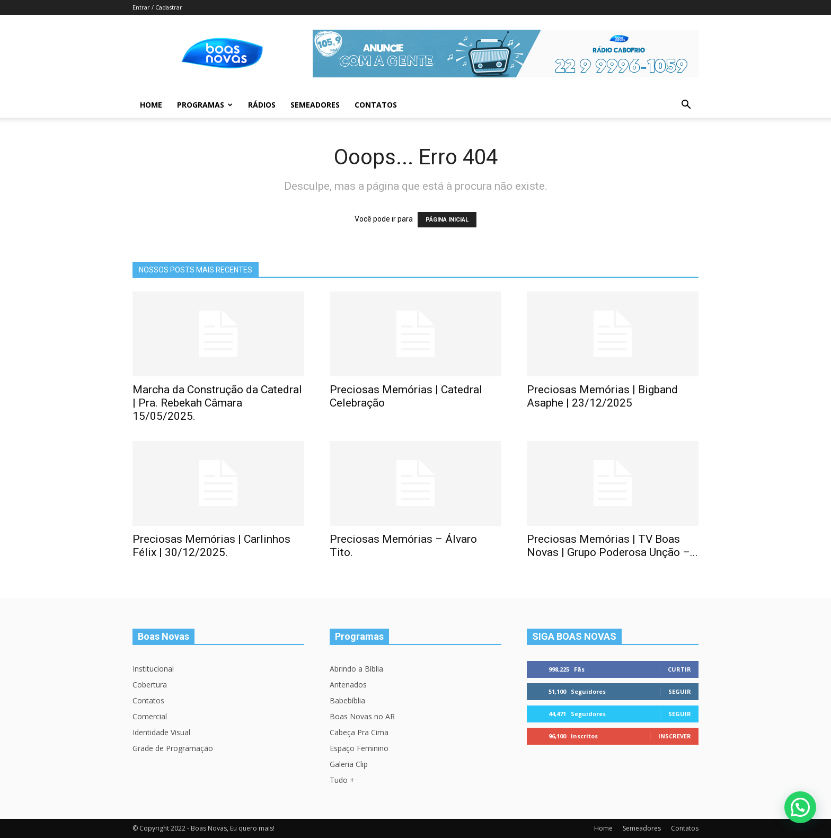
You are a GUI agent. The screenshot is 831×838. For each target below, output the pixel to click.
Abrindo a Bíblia (356, 669)
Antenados (348, 685)
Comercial (149, 716)
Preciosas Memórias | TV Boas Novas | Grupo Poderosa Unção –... (612, 546)
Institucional (153, 669)
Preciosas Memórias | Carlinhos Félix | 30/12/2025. (211, 546)
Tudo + (342, 780)
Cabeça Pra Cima (359, 732)
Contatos (376, 105)
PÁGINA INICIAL (447, 219)
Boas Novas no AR (362, 716)
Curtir (679, 669)
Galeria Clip (349, 764)
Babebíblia (347, 700)
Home (151, 105)
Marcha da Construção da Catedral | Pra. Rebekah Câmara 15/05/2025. (217, 402)
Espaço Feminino (359, 748)
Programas (205, 105)
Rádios (262, 105)
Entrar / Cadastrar (157, 7)
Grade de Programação (172, 748)
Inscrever (674, 736)
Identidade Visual (161, 732)
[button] (686, 106)
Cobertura (149, 685)
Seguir (679, 691)
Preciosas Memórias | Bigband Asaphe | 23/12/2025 (602, 396)
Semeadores (315, 105)
